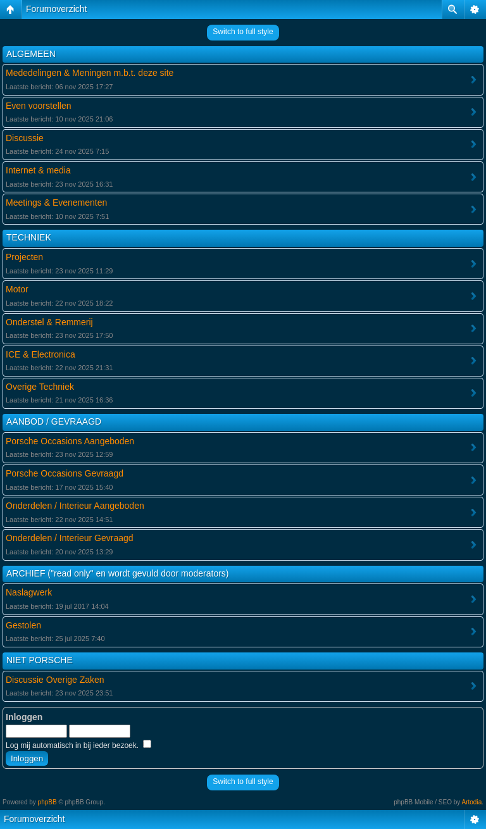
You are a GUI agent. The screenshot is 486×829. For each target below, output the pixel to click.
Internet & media (38, 170)
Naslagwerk (29, 592)
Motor (17, 289)
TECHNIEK (28, 237)
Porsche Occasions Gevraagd (64, 473)
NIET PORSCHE (39, 660)
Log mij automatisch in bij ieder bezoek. (78, 745)
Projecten (24, 257)
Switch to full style (243, 31)
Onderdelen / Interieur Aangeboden (75, 506)
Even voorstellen (39, 106)
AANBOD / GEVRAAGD (53, 421)
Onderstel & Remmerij (49, 322)
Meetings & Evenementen (56, 202)
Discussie (25, 138)
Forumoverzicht (56, 9)
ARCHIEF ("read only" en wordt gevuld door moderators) (117, 573)
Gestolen (23, 625)
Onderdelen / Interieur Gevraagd (70, 538)
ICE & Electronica (40, 354)
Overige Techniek (40, 387)
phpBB (47, 802)
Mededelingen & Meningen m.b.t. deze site (89, 73)
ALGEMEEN (31, 54)
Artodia (472, 802)
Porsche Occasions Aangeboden (70, 441)
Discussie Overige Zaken (55, 680)
